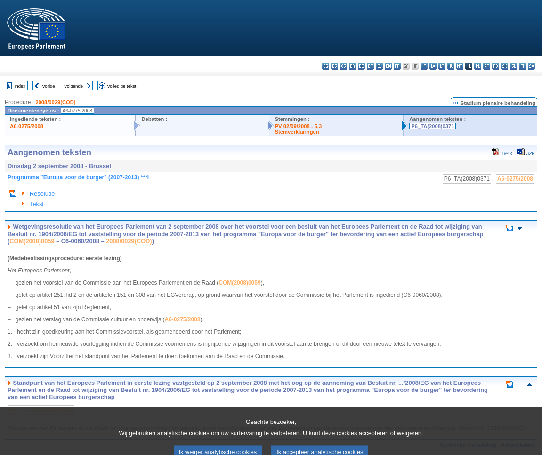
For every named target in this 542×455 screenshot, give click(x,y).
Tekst (37, 204)
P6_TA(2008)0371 (432, 126)
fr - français (397, 66)
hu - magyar (450, 66)
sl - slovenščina (513, 66)
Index (20, 85)
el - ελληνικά (379, 66)
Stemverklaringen (297, 132)
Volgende (73, 85)
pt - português (486, 66)
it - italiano (424, 66)
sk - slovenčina (504, 66)
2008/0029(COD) (55, 102)
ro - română (495, 66)
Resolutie (42, 193)
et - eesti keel (370, 66)
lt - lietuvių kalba (441, 66)
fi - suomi (522, 66)
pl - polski (477, 66)
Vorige (48, 85)
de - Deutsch (361, 66)
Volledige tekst (121, 85)
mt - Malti (459, 66)
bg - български (325, 66)
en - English (388, 66)
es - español (334, 66)
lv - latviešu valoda (433, 66)
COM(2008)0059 (31, 241)
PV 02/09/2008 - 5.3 (298, 126)
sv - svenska (531, 66)
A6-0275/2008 (26, 126)
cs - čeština (343, 66)
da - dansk (352, 66)
